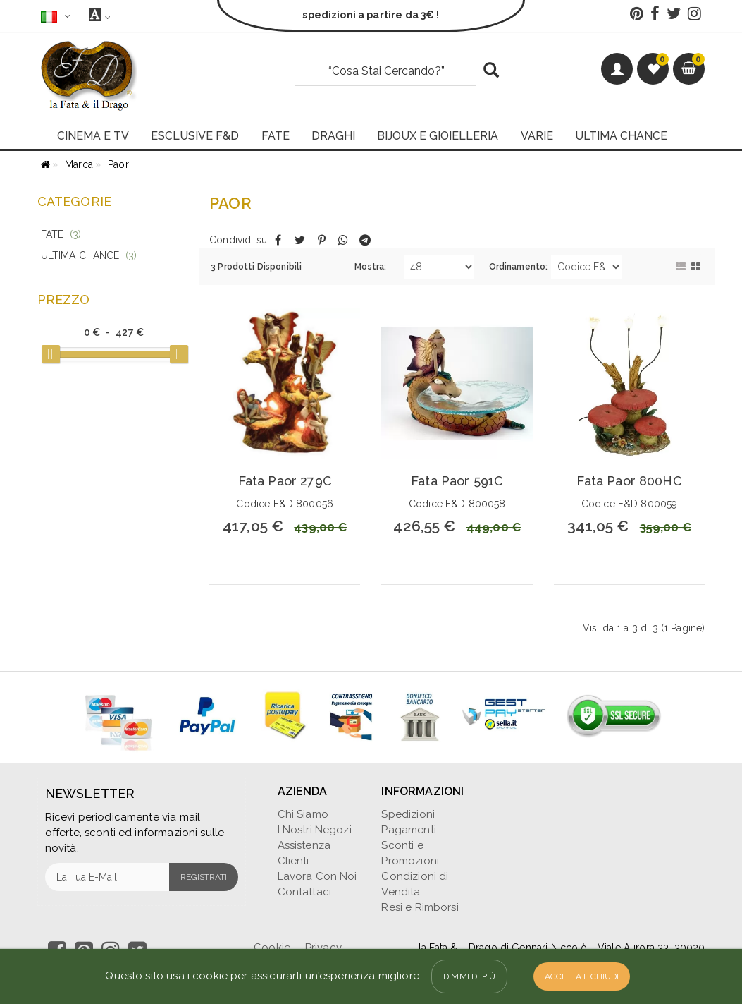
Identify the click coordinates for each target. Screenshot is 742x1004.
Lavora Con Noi (317, 876)
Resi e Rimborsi (419, 907)
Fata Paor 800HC (628, 480)
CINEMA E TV (93, 136)
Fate (61, 234)
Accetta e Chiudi (582, 976)
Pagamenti (408, 829)
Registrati (203, 877)
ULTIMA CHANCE (621, 136)
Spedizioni (408, 814)
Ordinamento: (518, 267)
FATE (275, 136)
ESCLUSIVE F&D (195, 136)
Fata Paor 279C (285, 480)
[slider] (51, 354)
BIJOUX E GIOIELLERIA (437, 136)
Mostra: (370, 267)
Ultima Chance (89, 255)
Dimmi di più (469, 976)
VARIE (537, 136)
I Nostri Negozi (315, 829)
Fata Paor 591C (457, 480)
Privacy (323, 947)
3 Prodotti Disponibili (256, 267)
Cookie (272, 947)
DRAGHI (333, 136)
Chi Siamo (303, 814)
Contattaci (305, 891)
